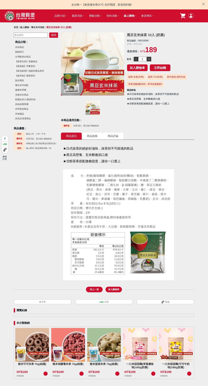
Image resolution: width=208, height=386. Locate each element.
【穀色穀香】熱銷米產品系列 (29, 71)
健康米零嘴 (20, 90)
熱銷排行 (19, 52)
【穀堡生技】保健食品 (26, 61)
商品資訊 (71, 136)
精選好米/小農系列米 (25, 99)
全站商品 (19, 47)
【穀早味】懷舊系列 (25, 76)
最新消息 (77, 15)
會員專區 (146, 15)
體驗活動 (94, 15)
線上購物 (129, 15)
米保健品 (19, 114)
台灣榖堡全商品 (23, 57)
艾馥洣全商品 (21, 95)
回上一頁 (94, 289)
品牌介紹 (59, 15)
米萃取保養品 (21, 109)
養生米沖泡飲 (37, 27)
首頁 (16, 27)
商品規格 (92, 136)
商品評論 (113, 136)
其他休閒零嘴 (21, 104)
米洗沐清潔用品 (23, 118)
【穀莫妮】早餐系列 (25, 66)
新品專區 (19, 80)
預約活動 (111, 15)
